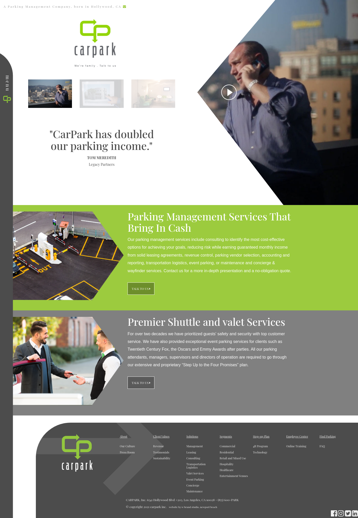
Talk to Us (141, 290)
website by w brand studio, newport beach (193, 507)
